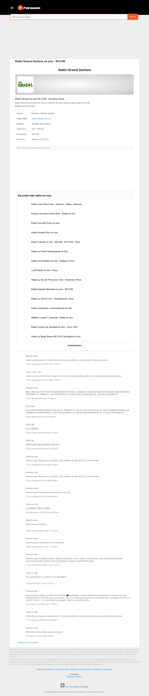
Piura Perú (44, 139)
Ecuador (97, 669)
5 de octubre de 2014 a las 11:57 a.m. (42, 433)
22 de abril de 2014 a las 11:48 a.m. (41, 398)
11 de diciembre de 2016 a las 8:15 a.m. (43, 565)
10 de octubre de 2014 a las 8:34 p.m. (42, 464)
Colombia (58, 669)
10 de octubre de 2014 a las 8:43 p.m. (42, 496)
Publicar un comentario (28, 642)
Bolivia (50, 669)
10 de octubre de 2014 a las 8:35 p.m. (42, 480)
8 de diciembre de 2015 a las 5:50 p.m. (42, 512)
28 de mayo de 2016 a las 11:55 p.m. (42, 546)
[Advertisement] (74, 39)
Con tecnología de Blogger (74, 686)
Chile (66, 669)
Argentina (41, 669)
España (73, 669)
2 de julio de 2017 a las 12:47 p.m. (40, 583)
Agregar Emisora (74, 676)
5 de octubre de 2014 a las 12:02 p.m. (42, 448)
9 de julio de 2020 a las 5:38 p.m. (40, 636)
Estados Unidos (85, 669)
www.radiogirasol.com (41, 118)
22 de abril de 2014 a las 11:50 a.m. (41, 417)
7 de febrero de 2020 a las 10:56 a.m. (42, 620)
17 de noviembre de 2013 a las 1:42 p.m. (43, 380)
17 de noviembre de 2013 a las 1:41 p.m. (43, 364)
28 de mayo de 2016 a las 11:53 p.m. (42, 531)
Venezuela (107, 669)
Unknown (30, 504)
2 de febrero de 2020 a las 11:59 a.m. (42, 604)
